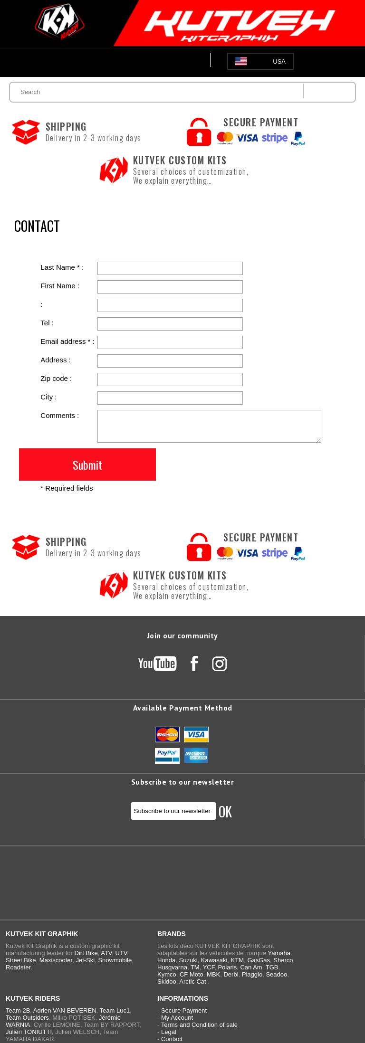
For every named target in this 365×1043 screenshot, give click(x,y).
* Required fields (66, 488)
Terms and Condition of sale (199, 1024)
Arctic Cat (192, 981)
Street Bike (21, 960)
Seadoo (276, 974)
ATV (106, 953)
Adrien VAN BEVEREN (64, 1010)
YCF (209, 967)
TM (195, 967)
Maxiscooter (55, 960)
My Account (177, 1017)
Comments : (59, 415)
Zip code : (56, 378)
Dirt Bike (86, 953)
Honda (166, 960)
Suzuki (188, 960)
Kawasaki (214, 960)
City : (48, 397)
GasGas (258, 960)
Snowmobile (115, 960)
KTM (237, 960)
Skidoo (166, 981)
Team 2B (18, 1010)
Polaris (227, 967)
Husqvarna (172, 967)
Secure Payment (184, 1010)
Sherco (283, 960)
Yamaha (279, 953)
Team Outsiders (27, 1017)
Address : (55, 360)
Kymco (166, 974)
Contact (171, 1039)
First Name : (59, 286)
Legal (168, 1031)
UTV (121, 953)
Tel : (47, 323)
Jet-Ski (85, 960)
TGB (272, 967)
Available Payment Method (182, 707)
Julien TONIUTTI (29, 1031)
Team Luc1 (115, 1010)
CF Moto (191, 974)
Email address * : (67, 341)
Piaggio (252, 974)
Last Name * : (62, 267)
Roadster (18, 967)
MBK (213, 974)
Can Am (251, 967)
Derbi (230, 974)
